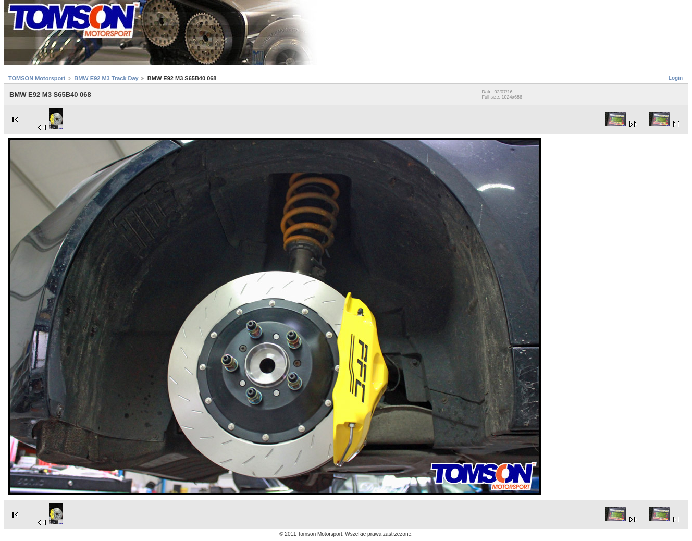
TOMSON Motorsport (36, 78)
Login (676, 78)
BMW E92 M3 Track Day (106, 78)
